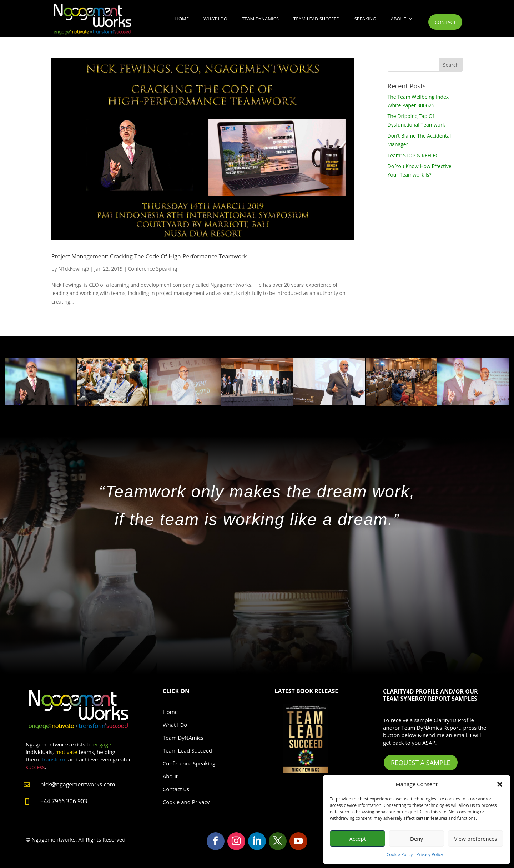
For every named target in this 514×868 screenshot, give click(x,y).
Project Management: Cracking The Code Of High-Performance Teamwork (149, 256)
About (398, 18)
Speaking (365, 18)
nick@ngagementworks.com (77, 784)
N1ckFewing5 (73, 268)
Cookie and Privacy (186, 801)
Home (182, 18)
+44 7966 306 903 (63, 801)
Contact (445, 22)
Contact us (176, 789)
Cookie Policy (400, 855)
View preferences (475, 838)
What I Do (215, 18)
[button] (499, 784)
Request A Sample (420, 762)
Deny (416, 838)
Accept (357, 838)
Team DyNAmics (260, 18)
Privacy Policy (429, 855)
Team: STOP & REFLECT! (415, 155)
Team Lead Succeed (316, 18)
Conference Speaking (152, 268)
